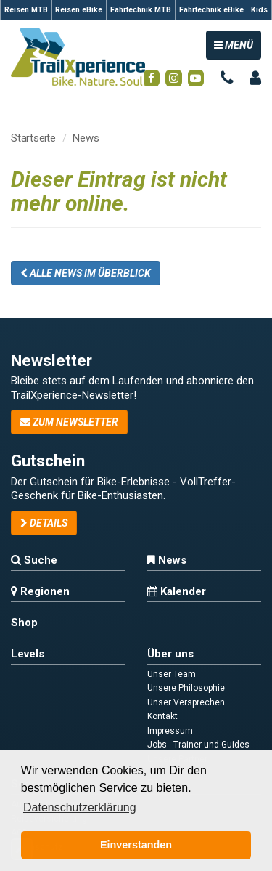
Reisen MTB (26, 10)
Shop (24, 622)
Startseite (33, 138)
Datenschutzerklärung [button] (79, 807)
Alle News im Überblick (85, 273)
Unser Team (171, 674)
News (86, 138)
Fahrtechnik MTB (140, 10)
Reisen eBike (78, 10)
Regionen (40, 591)
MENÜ (237, 44)
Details (43, 523)
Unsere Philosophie (186, 688)
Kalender (176, 591)
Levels (27, 653)
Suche (34, 560)
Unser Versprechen (186, 702)
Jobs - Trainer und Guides (198, 745)
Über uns (170, 653)
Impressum (170, 731)
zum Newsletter (69, 422)
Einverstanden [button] (136, 845)
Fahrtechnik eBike (211, 10)
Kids (259, 10)
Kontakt (162, 716)
